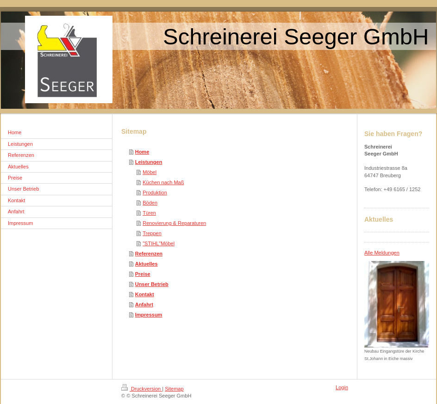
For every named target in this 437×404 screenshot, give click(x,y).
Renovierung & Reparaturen (174, 223)
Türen (149, 213)
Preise (142, 274)
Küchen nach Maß (163, 182)
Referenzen (148, 253)
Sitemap (174, 389)
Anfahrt (144, 304)
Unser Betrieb (152, 284)
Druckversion (141, 389)
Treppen (152, 233)
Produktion (155, 192)
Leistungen (148, 162)
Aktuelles (146, 264)
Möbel (149, 172)
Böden (150, 202)
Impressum (148, 314)
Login (342, 387)
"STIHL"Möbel (159, 243)
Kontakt (144, 294)
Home (142, 152)
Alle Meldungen (382, 252)
